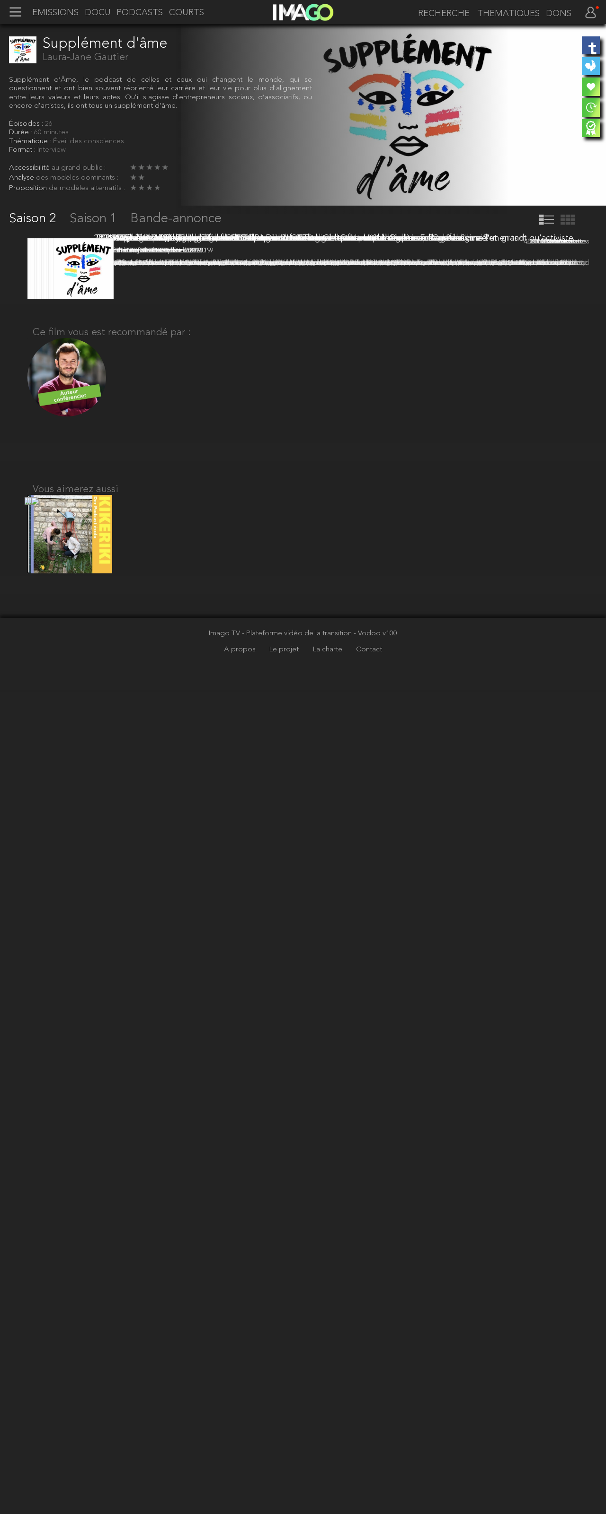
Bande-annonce (176, 218)
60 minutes (51, 132)
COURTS (186, 13)
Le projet (285, 1474)
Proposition (29, 188)
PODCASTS (139, 13)
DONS (558, 13)
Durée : (21, 132)
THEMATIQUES (508, 13)
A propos (241, 1474)
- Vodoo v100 (375, 1458)
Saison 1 (95, 218)
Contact (369, 1474)
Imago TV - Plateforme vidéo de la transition (281, 1458)
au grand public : (79, 168)
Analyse (22, 178)
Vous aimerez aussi (75, 1304)
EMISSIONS (55, 13)
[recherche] (442, 13)
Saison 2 (34, 218)
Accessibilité (30, 168)
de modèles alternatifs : (87, 188)
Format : (23, 150)
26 (49, 124)
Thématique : (31, 141)
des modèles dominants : (77, 178)
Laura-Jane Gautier (85, 57)
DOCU (98, 13)
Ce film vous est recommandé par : (112, 1141)
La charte (328, 1474)
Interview (51, 150)
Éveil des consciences (88, 141)
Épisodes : (27, 124)
